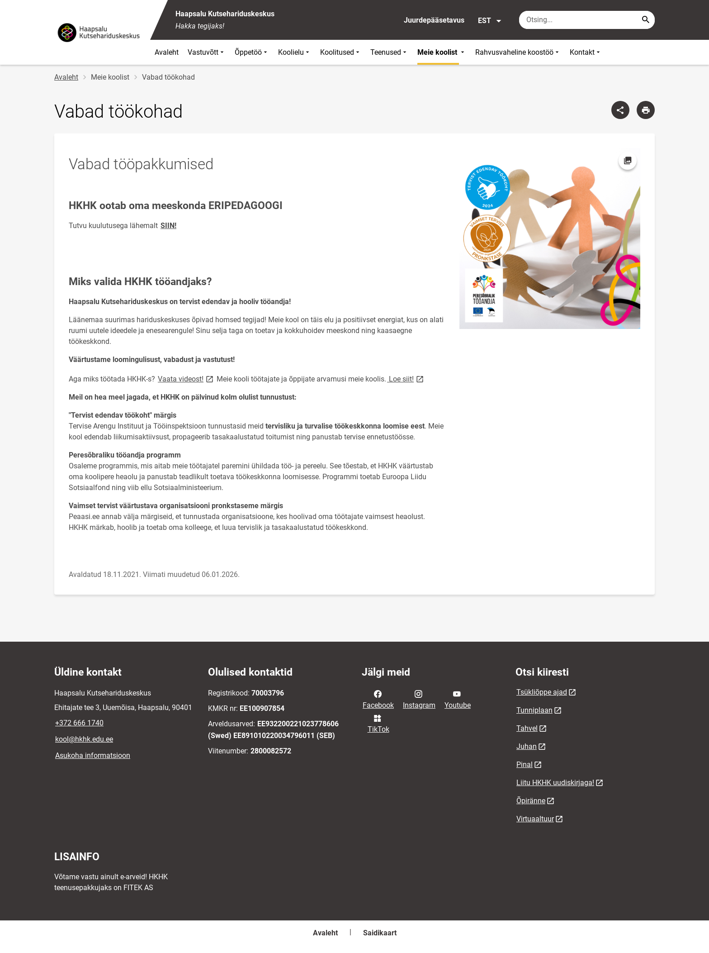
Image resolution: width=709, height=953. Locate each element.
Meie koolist (441, 52)
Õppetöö (252, 52)
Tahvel (527, 728)
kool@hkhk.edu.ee (84, 739)
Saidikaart (380, 933)
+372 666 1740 (79, 723)
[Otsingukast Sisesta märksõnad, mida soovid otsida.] (587, 20)
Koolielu (294, 52)
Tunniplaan (534, 710)
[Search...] (645, 20)
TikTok (378, 723)
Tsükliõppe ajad (541, 692)
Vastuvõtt (207, 52)
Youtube (457, 699)
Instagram (419, 699)
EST (490, 20)
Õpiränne (530, 800)
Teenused (389, 52)
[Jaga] (620, 110)
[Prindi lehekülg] (646, 110)
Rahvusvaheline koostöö (518, 52)
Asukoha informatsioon (92, 755)
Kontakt (586, 52)
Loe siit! (406, 378)
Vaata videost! (186, 378)
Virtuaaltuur (535, 819)
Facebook (378, 699)
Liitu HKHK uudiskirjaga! (555, 782)
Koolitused (340, 52)
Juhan (526, 746)
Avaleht (167, 52)
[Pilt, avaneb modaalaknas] (549, 238)
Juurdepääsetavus (434, 20)
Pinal (524, 764)
